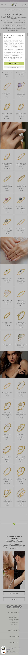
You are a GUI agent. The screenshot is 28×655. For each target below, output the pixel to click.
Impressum (6, 60)
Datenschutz (12, 60)
